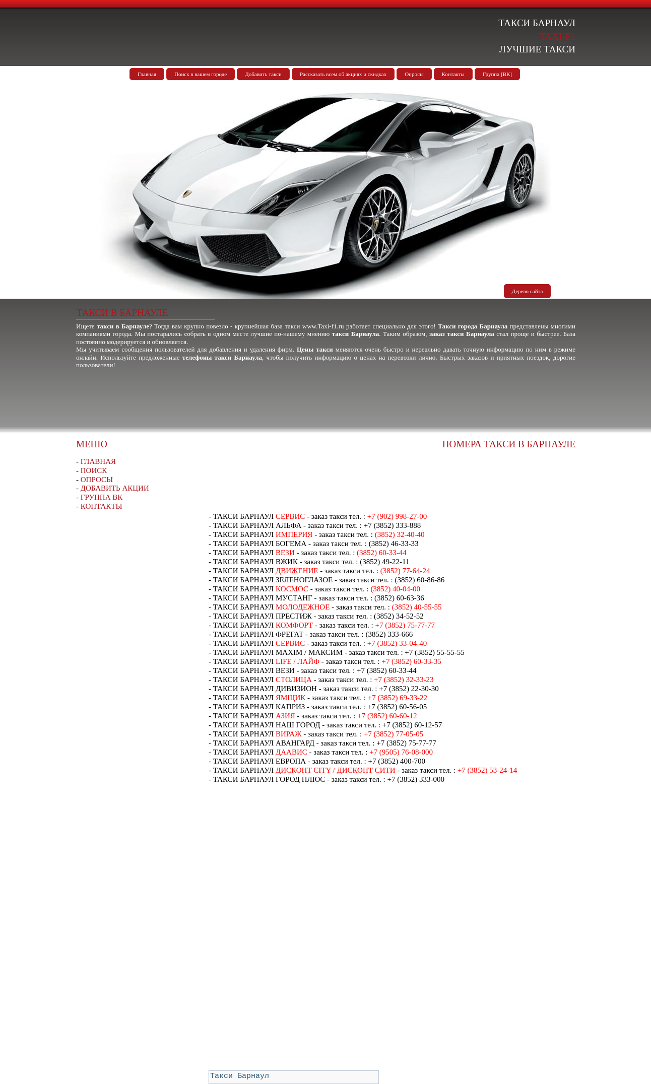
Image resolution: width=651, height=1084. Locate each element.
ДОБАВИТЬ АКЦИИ (115, 488)
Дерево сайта (527, 291)
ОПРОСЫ (97, 480)
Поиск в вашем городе (200, 74)
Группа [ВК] (497, 74)
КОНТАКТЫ (101, 506)
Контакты (453, 74)
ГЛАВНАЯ (98, 461)
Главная (147, 74)
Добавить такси (263, 74)
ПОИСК (94, 470)
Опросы (414, 74)
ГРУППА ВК (102, 497)
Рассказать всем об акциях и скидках (343, 74)
